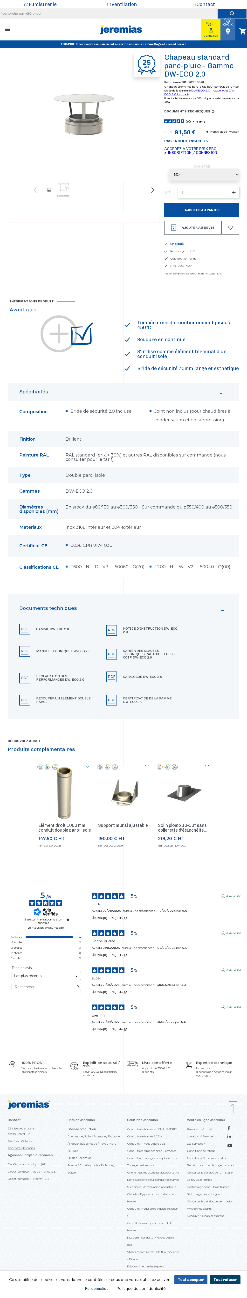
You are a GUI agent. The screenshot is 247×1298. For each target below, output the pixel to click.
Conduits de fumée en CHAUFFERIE (152, 1129)
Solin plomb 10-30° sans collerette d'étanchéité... (182, 828)
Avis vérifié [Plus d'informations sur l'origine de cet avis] (233, 896)
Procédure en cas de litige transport (211, 1165)
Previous (35, 190)
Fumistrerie (43, 4)
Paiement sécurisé (199, 1129)
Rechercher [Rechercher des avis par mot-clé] (44, 987)
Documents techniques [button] (187, 111)
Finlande (107, 1165)
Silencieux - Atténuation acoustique (151, 1187)
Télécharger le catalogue (203, 1194)
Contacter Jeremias (21, 1148)
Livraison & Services (200, 1136)
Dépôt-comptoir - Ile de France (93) (32, 1171)
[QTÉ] (208, 192)
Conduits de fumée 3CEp (144, 1136)
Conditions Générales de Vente (207, 1158)
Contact (206, 4)
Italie (95, 1165)
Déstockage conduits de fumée (208, 1187)
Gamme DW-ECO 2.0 (52, 629)
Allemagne (75, 1136)
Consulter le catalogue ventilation (210, 1201)
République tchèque (83, 1143)
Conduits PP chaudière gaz (146, 1143)
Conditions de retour (201, 1151)
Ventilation (124, 4)
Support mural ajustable (123, 825)
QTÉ (167, 192)
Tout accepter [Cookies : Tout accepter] (191, 1280)
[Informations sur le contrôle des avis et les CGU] (68, 920)
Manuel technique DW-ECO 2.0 (63, 651)
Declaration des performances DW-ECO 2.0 (60, 678)
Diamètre (201, 166)
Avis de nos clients (199, 1208)
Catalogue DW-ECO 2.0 (142, 676)
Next (152, 190)
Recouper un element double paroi (63, 700)
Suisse (72, 1172)
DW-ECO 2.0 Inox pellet (208, 90)
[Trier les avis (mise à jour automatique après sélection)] (46, 976)
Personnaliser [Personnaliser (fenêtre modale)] (97, 1288)
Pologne (114, 1136)
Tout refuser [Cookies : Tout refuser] (225, 1280)
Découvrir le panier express (145, 1266)
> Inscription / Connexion (190, 152)
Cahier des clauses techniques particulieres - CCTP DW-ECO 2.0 (149, 654)
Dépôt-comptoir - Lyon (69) (27, 1164)
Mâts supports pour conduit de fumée (153, 1179)
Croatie (84, 1165)
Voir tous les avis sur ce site (45, 927)
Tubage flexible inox (140, 1165)
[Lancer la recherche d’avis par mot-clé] (78, 987)
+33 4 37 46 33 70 (20, 1140)
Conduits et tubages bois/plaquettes (152, 1158)
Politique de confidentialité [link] (141, 1288)
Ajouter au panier (202, 210)
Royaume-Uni (109, 1143)
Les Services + (196, 1143)
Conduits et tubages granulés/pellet (151, 1151)
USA (88, 1136)
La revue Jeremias (199, 1179)
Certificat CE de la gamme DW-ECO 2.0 (147, 700)
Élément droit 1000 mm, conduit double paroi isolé (64, 828)
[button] (123, 656)
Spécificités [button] (121, 394)
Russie (73, 1151)
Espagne (100, 1136)
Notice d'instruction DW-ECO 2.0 (150, 630)
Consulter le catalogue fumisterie (210, 1172)
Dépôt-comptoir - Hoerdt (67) (28, 1179)
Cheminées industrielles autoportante (153, 1172)
